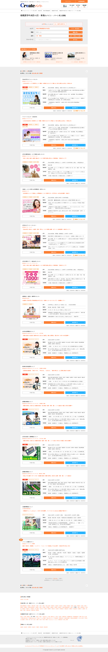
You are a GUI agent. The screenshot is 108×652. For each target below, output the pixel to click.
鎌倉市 (24, 608)
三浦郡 (83, 608)
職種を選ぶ (75, 32)
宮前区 (56, 607)
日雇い (40, 616)
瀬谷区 (78, 605)
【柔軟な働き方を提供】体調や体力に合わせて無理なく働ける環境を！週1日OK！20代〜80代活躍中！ (46, 335)
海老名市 (66, 608)
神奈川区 (33, 605)
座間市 (70, 608)
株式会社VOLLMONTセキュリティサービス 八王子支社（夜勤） (34, 438)
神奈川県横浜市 (23, 605)
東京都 (41, 627)
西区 (37, 605)
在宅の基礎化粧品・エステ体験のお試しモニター (33, 154)
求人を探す (72, 5)
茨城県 (21, 627)
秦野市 (49, 608)
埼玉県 (33, 627)
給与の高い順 (35, 73)
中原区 (44, 607)
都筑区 (25, 607)
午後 (43, 619)
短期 (37, 616)
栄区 (82, 605)
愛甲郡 (37, 610)
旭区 (72, 605)
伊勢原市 (61, 608)
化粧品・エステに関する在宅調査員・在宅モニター (34, 189)
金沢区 (56, 605)
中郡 (24, 610)
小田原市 (32, 608)
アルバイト (51, 619)
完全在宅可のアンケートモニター (30, 79)
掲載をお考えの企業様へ (77, 646)
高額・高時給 (27, 616)
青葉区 (21, 607)
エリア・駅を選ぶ (75, 28)
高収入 (21, 616)
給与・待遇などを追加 (75, 36)
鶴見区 (29, 605)
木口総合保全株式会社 (26, 508)
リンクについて (28, 646)
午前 (40, 619)
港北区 (60, 605)
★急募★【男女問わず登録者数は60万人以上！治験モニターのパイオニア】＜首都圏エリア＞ (43, 300)
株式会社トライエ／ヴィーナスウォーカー (30, 156)
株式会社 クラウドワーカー (27, 81)
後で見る (78, 6)
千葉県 (37, 627)
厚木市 (53, 608)
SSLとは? (72, 640)
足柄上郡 (28, 610)
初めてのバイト (50, 618)
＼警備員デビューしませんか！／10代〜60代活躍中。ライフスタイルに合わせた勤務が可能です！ (44, 510)
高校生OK (61, 618)
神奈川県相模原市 (65, 607)
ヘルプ (57, 646)
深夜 (37, 619)
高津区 (48, 607)
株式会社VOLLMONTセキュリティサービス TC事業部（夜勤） (34, 403)
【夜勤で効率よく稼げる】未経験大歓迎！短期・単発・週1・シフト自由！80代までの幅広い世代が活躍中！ (47, 440)
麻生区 (59, 607)
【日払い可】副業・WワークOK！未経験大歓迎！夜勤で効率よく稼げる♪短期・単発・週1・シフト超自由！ (47, 475)
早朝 (27, 619)
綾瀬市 (79, 608)
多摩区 (52, 607)
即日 (57, 616)
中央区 (21, 599)
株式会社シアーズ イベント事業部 (28, 543)
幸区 (40, 607)
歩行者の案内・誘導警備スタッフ (30, 436)
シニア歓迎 (43, 618)
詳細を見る (53, 107)
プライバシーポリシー (50, 646)
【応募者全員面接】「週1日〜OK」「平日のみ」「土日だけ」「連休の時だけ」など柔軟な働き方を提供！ (46, 370)
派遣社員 (60, 619)
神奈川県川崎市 (31, 607)
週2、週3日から (52, 616)
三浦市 (45, 608)
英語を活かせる (24, 618)
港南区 (68, 605)
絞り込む (75, 39)
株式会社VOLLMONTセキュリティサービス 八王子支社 (32, 333)
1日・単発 (26, 599)
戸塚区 (64, 605)
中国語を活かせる (32, 618)
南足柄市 (75, 608)
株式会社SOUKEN (25, 298)
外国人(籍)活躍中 (74, 618)
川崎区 (37, 607)
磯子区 (52, 605)
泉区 (85, 605)
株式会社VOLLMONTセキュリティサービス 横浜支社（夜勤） (34, 473)
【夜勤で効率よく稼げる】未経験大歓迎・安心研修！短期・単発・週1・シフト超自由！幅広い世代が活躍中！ (47, 405)
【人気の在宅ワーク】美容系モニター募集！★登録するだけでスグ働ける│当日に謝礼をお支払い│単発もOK (47, 83)
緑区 (75, 605)
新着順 (40, 73)
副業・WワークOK (83, 616)
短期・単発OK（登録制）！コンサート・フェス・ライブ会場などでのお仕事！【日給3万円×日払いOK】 (46, 545)
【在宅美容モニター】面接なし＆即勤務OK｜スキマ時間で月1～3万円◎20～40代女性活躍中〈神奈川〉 (46, 193)
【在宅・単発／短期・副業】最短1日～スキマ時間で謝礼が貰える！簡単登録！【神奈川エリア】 (44, 158)
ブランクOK (81, 618)
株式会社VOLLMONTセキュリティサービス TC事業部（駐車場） (34, 368)
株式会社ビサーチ (25, 191)
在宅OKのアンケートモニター (29, 225)
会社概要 (62, 646)
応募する (75, 107)
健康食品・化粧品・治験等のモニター (31, 296)
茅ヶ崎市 (37, 608)
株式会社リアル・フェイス (27, 227)
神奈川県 (46, 627)
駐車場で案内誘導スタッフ (28, 366)
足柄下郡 (33, 610)
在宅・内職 (65, 619)
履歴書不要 (69, 616)
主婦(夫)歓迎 (66, 618)
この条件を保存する (60, 24)
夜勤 (47, 619)
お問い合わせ (68, 646)
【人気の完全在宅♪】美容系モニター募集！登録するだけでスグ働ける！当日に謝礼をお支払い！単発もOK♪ (47, 120)
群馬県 (29, 627)
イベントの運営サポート (28, 541)
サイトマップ (36, 646)
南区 (43, 605)
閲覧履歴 (84, 6)
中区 (40, 605)
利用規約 (42, 646)
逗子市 (41, 608)
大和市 (57, 608)
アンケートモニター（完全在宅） (30, 116)
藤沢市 (28, 608)
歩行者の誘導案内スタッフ (28, 331)
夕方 (34, 619)
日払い (38, 618)
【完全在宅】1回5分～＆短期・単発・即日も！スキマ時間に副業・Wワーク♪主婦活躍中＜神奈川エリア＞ (46, 229)
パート (56, 619)
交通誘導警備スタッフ (27, 506)
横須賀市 (82, 607)
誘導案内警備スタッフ (27, 401)
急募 (60, 616)
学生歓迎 (56, 618)
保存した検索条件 (65, 6)
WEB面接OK (75, 616)
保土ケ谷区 (48, 605)
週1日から (45, 616)
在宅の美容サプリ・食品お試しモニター (31, 261)
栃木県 (25, 627)
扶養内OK (64, 616)
